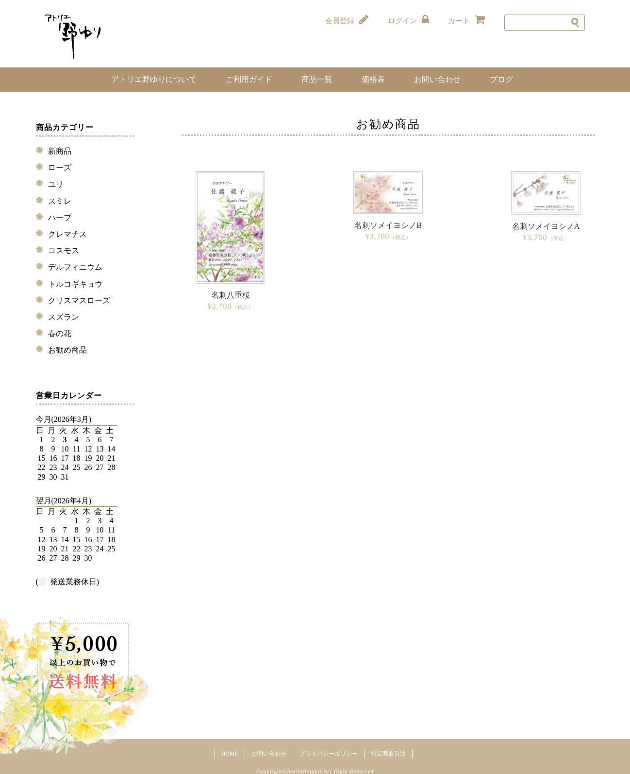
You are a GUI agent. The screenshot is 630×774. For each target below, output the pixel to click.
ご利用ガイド (249, 79)
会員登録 (346, 20)
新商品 (59, 151)
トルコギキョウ (75, 284)
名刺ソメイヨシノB (388, 225)
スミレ (59, 201)
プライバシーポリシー (328, 753)
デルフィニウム (75, 267)
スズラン (63, 317)
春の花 (59, 333)
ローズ (59, 167)
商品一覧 (316, 79)
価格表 (373, 79)
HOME (229, 753)
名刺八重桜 (230, 295)
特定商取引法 (388, 753)
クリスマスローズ (79, 300)
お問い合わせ (437, 79)
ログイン (408, 20)
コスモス (63, 250)
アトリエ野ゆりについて (154, 79)
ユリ (56, 184)
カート (466, 20)
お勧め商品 (67, 350)
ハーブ (59, 217)
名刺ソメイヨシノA (546, 226)
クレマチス (67, 234)
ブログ (501, 79)
